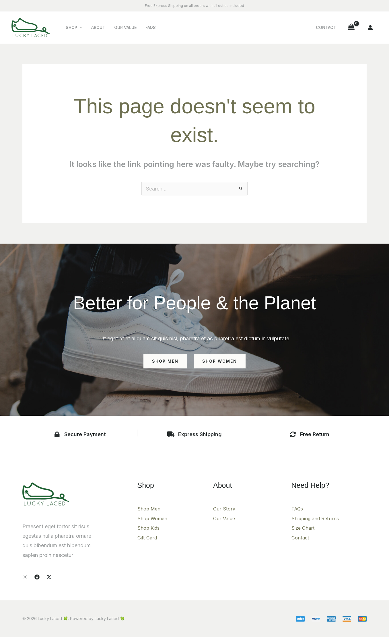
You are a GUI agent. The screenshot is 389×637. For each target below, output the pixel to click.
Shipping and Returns (316, 518)
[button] (79, 27)
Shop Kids (149, 528)
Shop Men (149, 509)
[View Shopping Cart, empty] (351, 27)
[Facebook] (37, 577)
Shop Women (153, 518)
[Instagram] (25, 577)
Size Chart (303, 528)
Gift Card (148, 538)
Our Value (123, 27)
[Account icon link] (370, 27)
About (97, 27)
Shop (73, 27)
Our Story (224, 509)
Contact (326, 27)
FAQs (147, 27)
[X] (49, 577)
